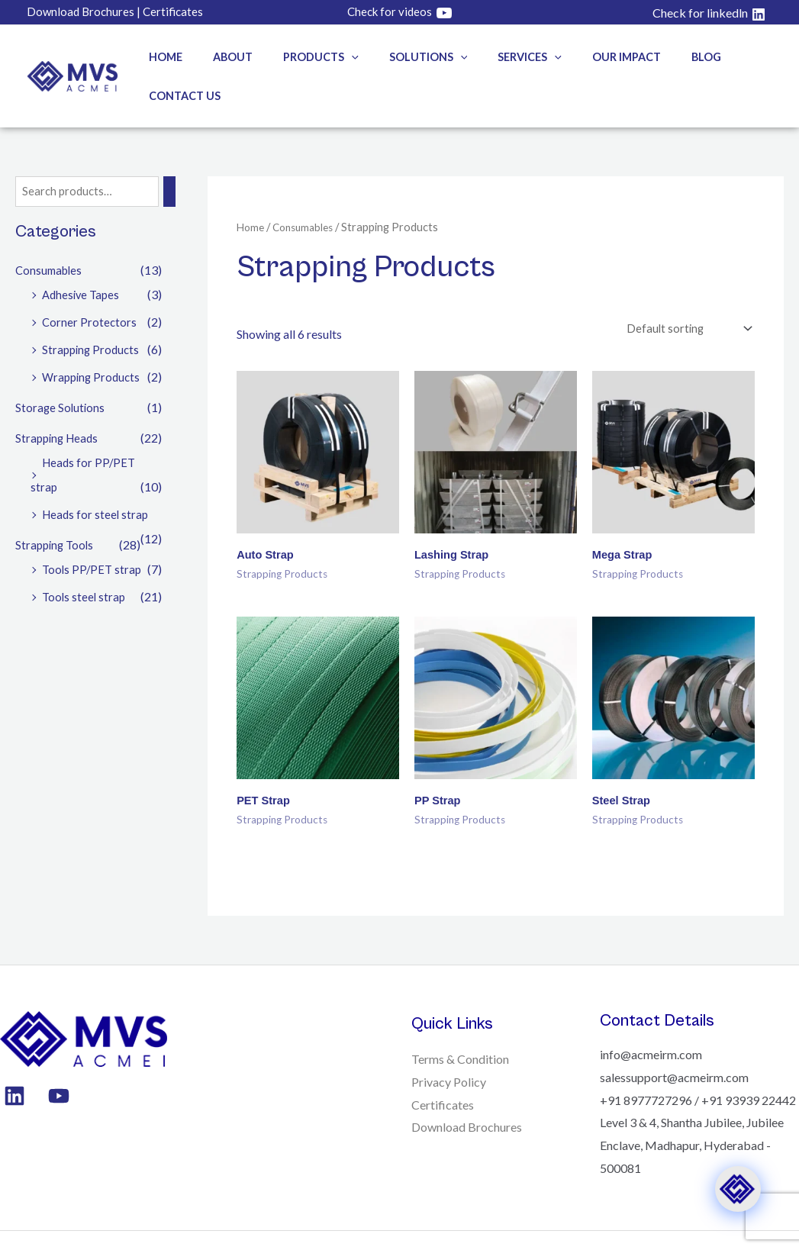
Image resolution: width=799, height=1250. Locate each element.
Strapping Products (92, 311)
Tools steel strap (85, 559)
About (222, 56)
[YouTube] (55, 1063)
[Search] (175, 153)
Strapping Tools (56, 507)
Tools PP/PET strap (93, 531)
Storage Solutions (61, 369)
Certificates (442, 1072)
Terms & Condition (460, 1027)
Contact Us (726, 56)
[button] (332, 56)
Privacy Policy (448, 1049)
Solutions (400, 56)
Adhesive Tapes (83, 257)
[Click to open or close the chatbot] (738, 1190)
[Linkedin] (14, 1063)
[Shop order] (684, 290)
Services (494, 56)
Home (163, 56)
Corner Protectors (90, 284)
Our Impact (581, 56)
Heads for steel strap (97, 476)
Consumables (50, 232)
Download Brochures (466, 1094)
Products (302, 56)
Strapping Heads (59, 400)
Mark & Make (280, 1223)
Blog (653, 56)
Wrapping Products (93, 339)
